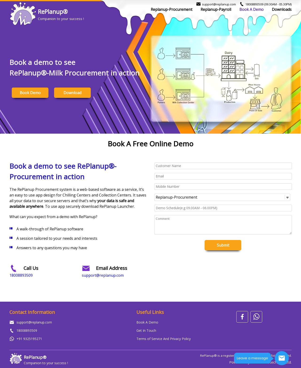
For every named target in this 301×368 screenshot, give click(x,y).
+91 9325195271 (29, 338)
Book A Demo (251, 9)
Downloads (282, 9)
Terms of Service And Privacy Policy (163, 338)
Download (72, 92)
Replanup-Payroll (216, 9)
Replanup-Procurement (171, 9)
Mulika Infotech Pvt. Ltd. (271, 362)
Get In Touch (146, 330)
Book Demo (30, 92)
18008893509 (268, 4)
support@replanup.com (219, 4)
